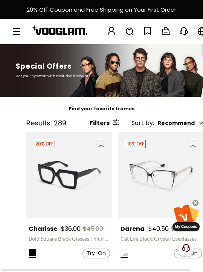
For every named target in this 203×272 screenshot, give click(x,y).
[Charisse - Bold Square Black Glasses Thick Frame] (69, 175)
